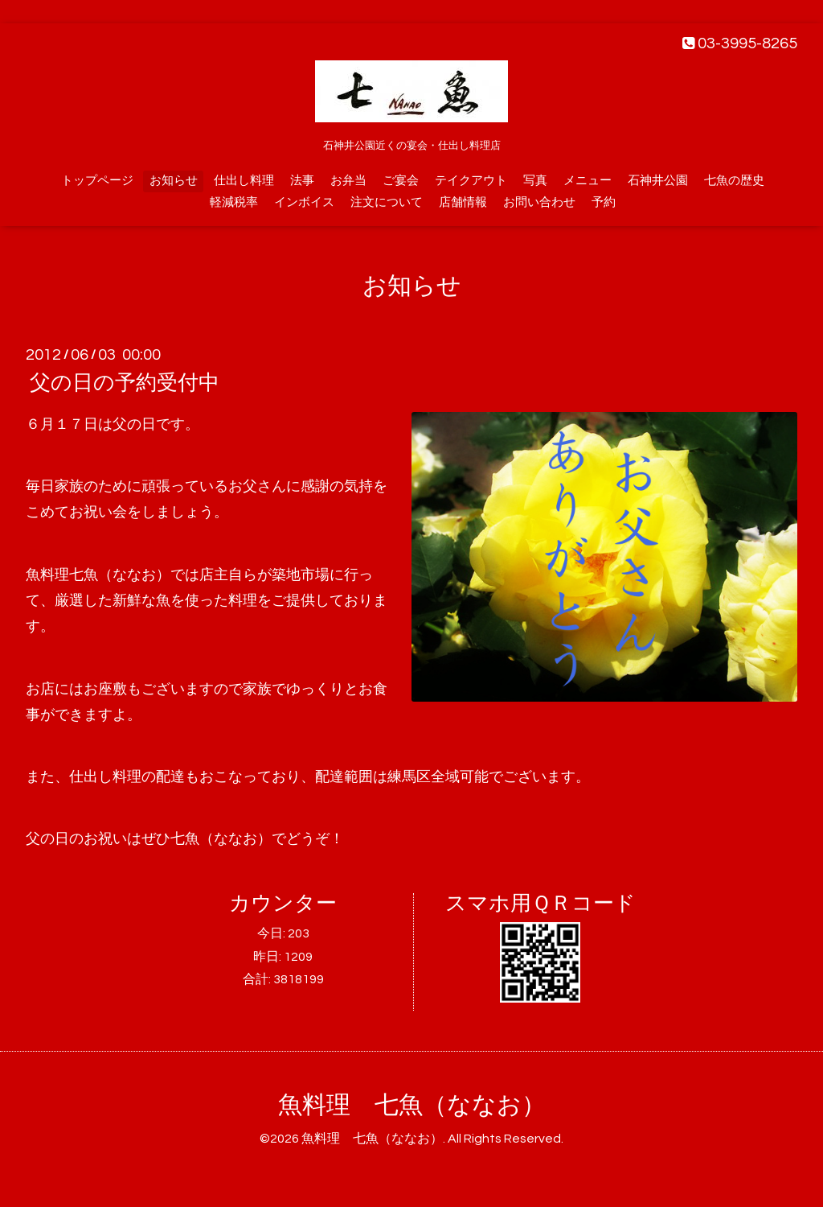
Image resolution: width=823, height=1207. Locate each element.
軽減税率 (234, 202)
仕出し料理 (244, 181)
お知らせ (173, 181)
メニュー (587, 181)
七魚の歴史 (734, 181)
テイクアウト (471, 181)
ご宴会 (401, 181)
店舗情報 (463, 202)
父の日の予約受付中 (124, 383)
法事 (302, 181)
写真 (535, 181)
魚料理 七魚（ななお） (412, 1105)
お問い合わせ (539, 202)
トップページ (97, 181)
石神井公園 (658, 181)
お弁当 (348, 181)
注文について (386, 202)
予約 (604, 202)
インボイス (304, 202)
